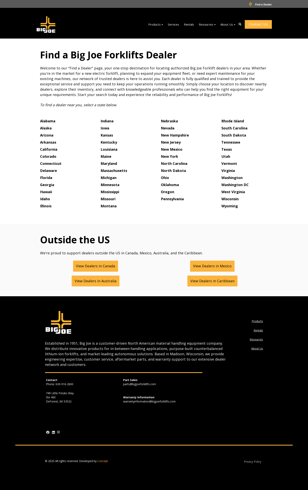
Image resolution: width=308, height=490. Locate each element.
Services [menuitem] (173, 24)
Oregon (167, 191)
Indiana (107, 121)
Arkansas (48, 142)
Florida (46, 177)
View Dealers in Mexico (212, 266)
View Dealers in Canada (95, 266)
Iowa (105, 128)
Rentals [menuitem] (189, 24)
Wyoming (229, 206)
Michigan (108, 177)
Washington (232, 177)
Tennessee (230, 142)
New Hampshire (175, 135)
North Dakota (173, 170)
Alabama (47, 121)
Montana (109, 206)
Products (257, 321)
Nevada (167, 128)
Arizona (46, 135)
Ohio (165, 177)
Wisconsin (230, 199)
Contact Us (258, 24)
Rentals (258, 330)
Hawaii (46, 191)
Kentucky (109, 142)
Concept (102, 461)
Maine (106, 156)
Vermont (229, 163)
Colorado (48, 156)
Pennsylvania (172, 199)
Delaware (48, 170)
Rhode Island (232, 121)
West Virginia (233, 191)
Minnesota (110, 184)
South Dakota (233, 135)
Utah (225, 156)
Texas (226, 149)
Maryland (109, 163)
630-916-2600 (64, 384)
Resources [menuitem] (206, 24)
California (48, 149)
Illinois (45, 206)
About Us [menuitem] (226, 24)
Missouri (108, 199)
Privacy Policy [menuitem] (252, 461)
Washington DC (235, 184)
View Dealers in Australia (95, 281)
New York (169, 156)
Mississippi (110, 191)
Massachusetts (114, 170)
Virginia (228, 170)
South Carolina (234, 128)
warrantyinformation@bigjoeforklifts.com (149, 401)
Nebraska (169, 121)
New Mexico (171, 149)
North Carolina (174, 163)
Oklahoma (170, 184)
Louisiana (109, 149)
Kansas (107, 135)
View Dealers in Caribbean (212, 281)
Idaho (45, 199)
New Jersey (171, 142)
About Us (257, 348)
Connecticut (50, 163)
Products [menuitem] (154, 24)
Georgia (47, 184)
